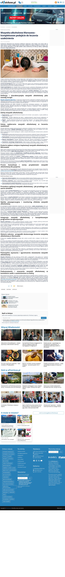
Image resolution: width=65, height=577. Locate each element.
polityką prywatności (15, 409)
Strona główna (11, 6)
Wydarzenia (19, 6)
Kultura (30, 6)
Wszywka (9, 358)
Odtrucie (14, 358)
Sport (25, 6)
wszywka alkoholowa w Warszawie (9, 351)
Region (49, 6)
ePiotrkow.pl (3, 27)
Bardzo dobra (34, 2)
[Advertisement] (24, 122)
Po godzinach (37, 6)
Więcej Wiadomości (10, 415)
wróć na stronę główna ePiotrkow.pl (48, 501)
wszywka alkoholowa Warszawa (7, 207)
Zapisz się (44, 406)
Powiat (44, 6)
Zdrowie (3, 358)
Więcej (55, 6)
